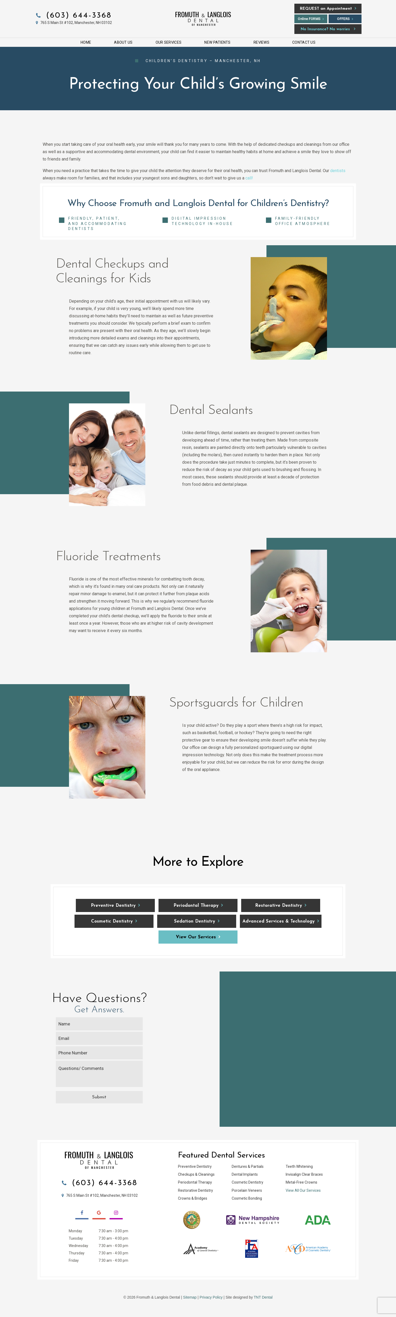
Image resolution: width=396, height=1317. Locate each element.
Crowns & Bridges (192, 1198)
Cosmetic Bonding (247, 1198)
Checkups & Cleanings (196, 1174)
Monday (75, 1231)
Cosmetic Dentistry (112, 921)
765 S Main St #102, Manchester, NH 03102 (73, 23)
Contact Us (303, 42)
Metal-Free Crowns (301, 1182)
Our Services (168, 42)
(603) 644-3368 (73, 16)
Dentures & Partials (248, 1166)
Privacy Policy (211, 1297)
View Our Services (196, 937)
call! (249, 178)
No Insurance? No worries (325, 29)
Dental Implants (245, 1174)
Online (309, 19)
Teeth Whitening (299, 1166)
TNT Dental (263, 1297)
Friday (74, 1260)
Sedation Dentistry (194, 921)
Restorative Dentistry (278, 905)
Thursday (77, 1253)
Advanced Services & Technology (278, 921)
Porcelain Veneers (247, 1190)
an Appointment (326, 9)
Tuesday (76, 1238)
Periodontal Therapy (196, 905)
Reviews (261, 42)
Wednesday (78, 1246)
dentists (337, 170)
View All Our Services (303, 1190)
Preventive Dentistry (113, 905)
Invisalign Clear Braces (304, 1174)
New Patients (217, 42)
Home (86, 42)
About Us (123, 42)
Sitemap (189, 1297)
